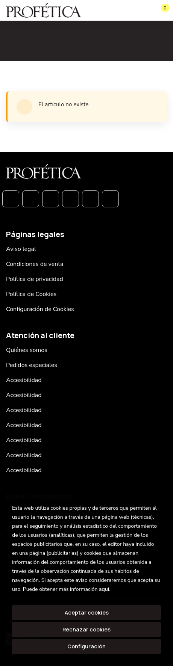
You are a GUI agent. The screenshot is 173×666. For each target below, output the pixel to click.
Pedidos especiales (31, 365)
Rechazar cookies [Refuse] (86, 629)
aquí (104, 589)
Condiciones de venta (34, 264)
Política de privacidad (34, 279)
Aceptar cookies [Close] (87, 612)
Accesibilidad (24, 380)
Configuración (86, 646)
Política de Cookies (31, 294)
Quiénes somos (26, 350)
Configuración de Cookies (40, 309)
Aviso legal (21, 249)
